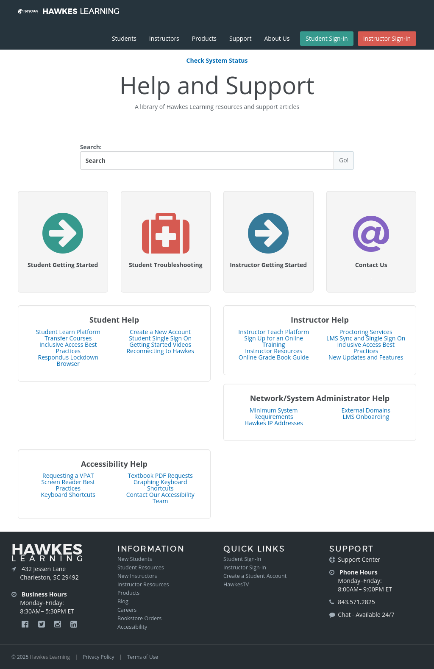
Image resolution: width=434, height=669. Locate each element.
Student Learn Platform (68, 332)
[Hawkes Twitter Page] (42, 624)
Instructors (164, 38)
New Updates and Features (365, 357)
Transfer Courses (68, 338)
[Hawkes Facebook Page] (26, 624)
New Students (134, 559)
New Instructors (137, 576)
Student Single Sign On (160, 338)
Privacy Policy (98, 656)
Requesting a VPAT (68, 475)
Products (204, 38)
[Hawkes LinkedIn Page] (74, 624)
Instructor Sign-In (387, 38)
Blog (122, 601)
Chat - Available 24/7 (366, 614)
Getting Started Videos (160, 344)
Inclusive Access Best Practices (68, 347)
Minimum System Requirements (274, 413)
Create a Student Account (255, 576)
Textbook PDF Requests (160, 475)
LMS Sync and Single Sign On (365, 338)
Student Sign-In (327, 38)
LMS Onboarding (366, 417)
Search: (217, 156)
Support (240, 38)
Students (124, 38)
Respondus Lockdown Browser (68, 360)
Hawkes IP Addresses (274, 423)
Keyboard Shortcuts (68, 495)
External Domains (366, 410)
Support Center (359, 559)
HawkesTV (236, 584)
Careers (126, 609)
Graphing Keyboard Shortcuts (160, 485)
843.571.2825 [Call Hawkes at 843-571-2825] (356, 602)
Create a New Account (160, 332)
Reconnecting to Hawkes (160, 351)
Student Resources (140, 567)
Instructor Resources (273, 351)
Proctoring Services (365, 332)
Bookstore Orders (139, 618)
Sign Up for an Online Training (273, 341)
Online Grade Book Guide (274, 357)
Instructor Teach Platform (273, 332)
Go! (343, 160)
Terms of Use (142, 656)
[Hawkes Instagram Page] (58, 624)
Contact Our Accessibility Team (160, 498)
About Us (276, 38)
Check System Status (217, 60)
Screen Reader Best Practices (68, 485)
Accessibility (132, 626)
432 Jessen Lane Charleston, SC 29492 (49, 573)
